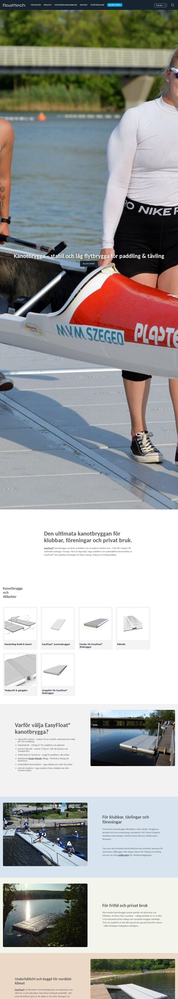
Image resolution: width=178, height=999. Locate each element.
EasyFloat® (49, 548)
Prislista (48, 5)
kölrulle (38, 758)
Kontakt (84, 5)
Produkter (36, 5)
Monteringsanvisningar (66, 5)
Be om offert (89, 264)
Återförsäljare (97, 5)
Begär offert (115, 5)
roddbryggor (123, 855)
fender (31, 758)
